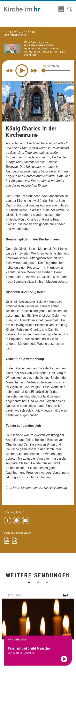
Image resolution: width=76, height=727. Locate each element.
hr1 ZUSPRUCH (15, 35)
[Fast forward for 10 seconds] (34, 70)
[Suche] (69, 9)
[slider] (43, 70)
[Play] (21, 70)
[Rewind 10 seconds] (9, 70)
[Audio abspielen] (64, 665)
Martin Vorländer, (39, 45)
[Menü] (61, 9)
